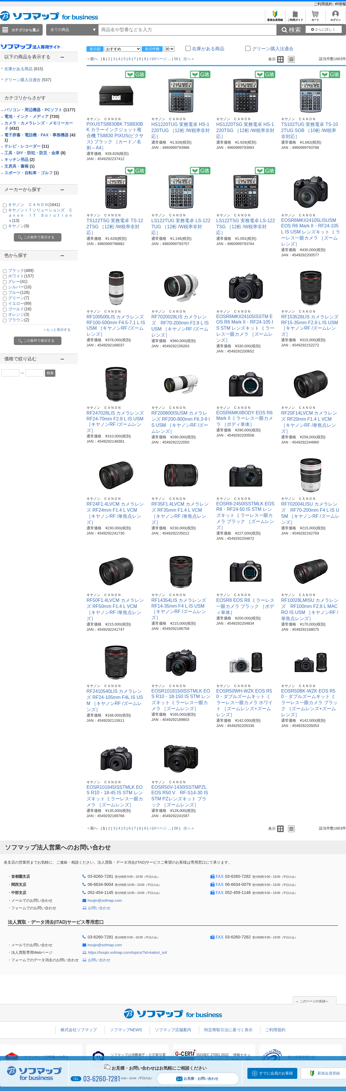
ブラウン (18, 320)
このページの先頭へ (314, 1001)
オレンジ (18, 314)
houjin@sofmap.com (105, 900)
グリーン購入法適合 (27, 79)
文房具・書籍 (19, 166)
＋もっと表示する (57, 330)
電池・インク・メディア (31, 116)
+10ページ (158, 59)
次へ (187, 59)
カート (315, 18)
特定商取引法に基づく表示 (228, 1029)
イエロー (19, 303)
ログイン (335, 18)
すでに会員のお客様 (276, 1073)
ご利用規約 (324, 4)
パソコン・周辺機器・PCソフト (39, 109)
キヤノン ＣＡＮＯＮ (34, 204)
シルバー (19, 287)
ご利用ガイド (295, 18)
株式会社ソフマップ (79, 1029)
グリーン (18, 298)
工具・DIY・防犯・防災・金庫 (34, 153)
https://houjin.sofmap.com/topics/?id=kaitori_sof (127, 952)
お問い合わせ (99, 908)
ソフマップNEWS (126, 1029)
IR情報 (340, 4)
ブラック (21, 270)
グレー (17, 281)
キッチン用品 (19, 159)
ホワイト (21, 276)
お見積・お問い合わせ (197, 1079)
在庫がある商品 (23, 68)
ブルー (19, 292)
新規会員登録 (275, 18)
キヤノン (18, 226)
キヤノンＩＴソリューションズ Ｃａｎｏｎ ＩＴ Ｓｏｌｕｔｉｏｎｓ (40, 215)
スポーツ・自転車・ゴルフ (31, 172)
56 (176, 59)
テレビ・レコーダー (26, 146)
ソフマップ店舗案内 (173, 1029)
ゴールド (19, 309)
